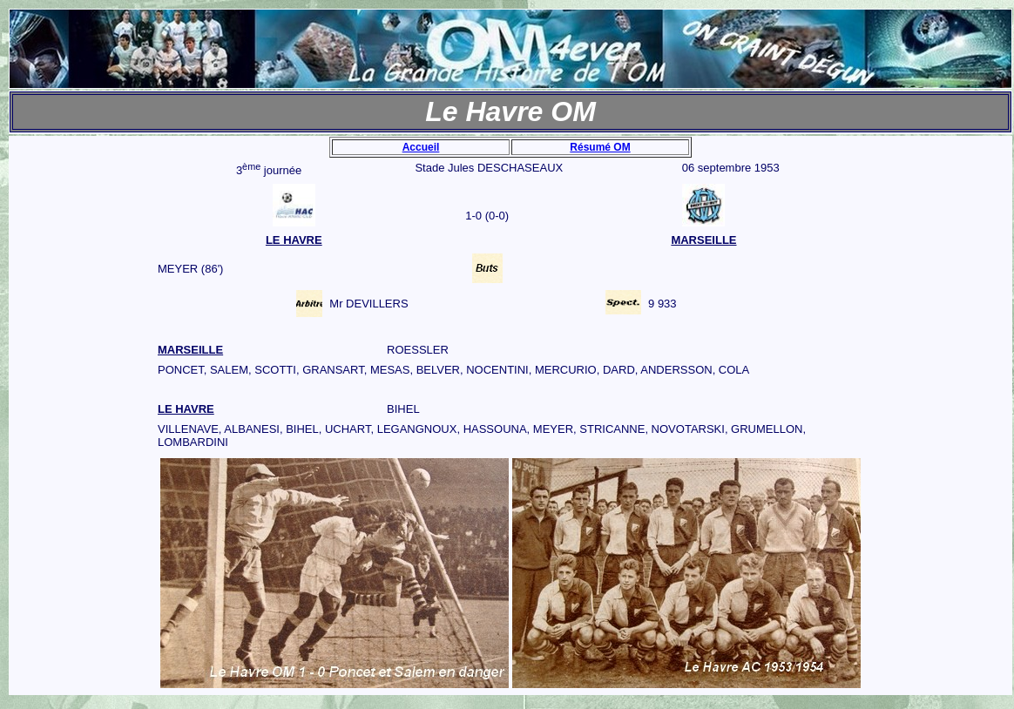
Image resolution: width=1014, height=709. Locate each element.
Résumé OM (600, 147)
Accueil (421, 147)
